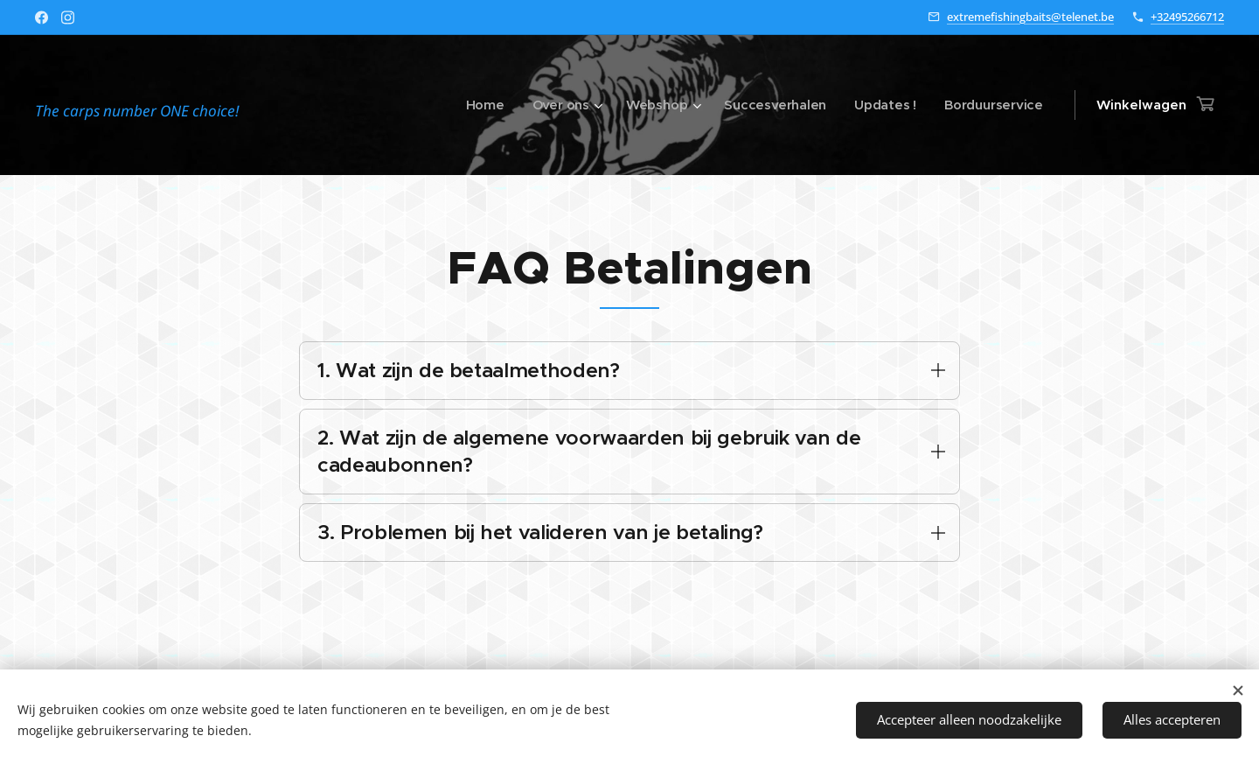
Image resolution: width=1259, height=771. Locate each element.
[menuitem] (479, 105)
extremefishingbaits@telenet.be (1030, 17)
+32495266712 (1187, 17)
